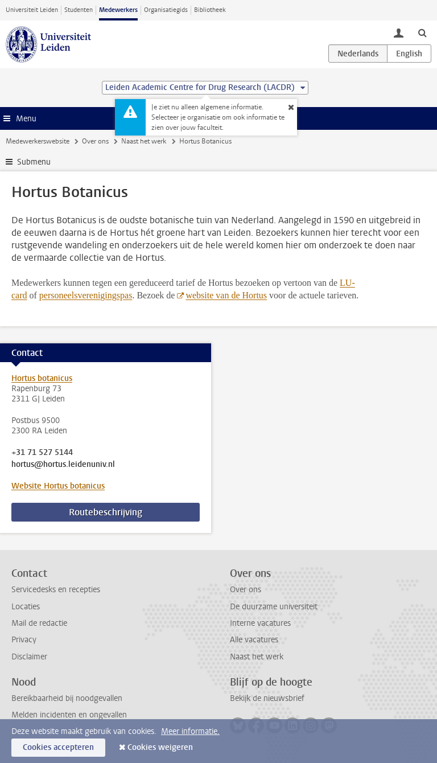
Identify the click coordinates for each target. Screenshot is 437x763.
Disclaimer (29, 656)
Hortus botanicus (41, 378)
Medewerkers (118, 10)
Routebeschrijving (105, 512)
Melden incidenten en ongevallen (69, 714)
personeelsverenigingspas (86, 295)
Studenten (78, 10)
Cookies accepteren (58, 747)
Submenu (34, 162)
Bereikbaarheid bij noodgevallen (66, 698)
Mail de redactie (39, 623)
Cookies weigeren (160, 747)
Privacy (23, 639)
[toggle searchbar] (422, 32)
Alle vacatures (254, 639)
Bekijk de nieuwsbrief (267, 698)
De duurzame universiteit (274, 606)
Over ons (95, 141)
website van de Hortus (226, 295)
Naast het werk (143, 141)
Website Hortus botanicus (58, 486)
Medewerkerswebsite (37, 141)
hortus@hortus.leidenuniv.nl (63, 465)
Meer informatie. (190, 731)
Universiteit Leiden (32, 10)
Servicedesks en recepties (55, 589)
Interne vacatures (260, 623)
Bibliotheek (210, 10)
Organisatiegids (166, 10)
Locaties (25, 606)
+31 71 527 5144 (42, 453)
